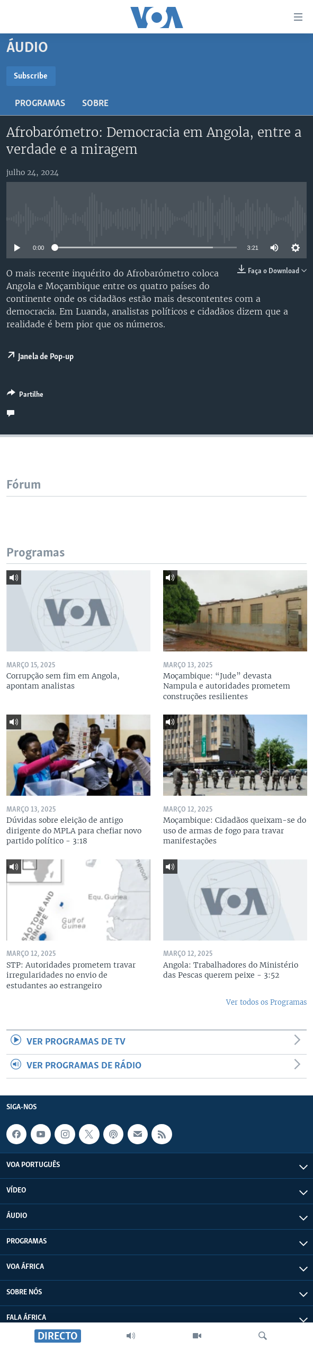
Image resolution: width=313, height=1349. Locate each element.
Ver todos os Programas (266, 1002)
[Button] (25, 396)
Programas (40, 104)
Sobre (95, 104)
